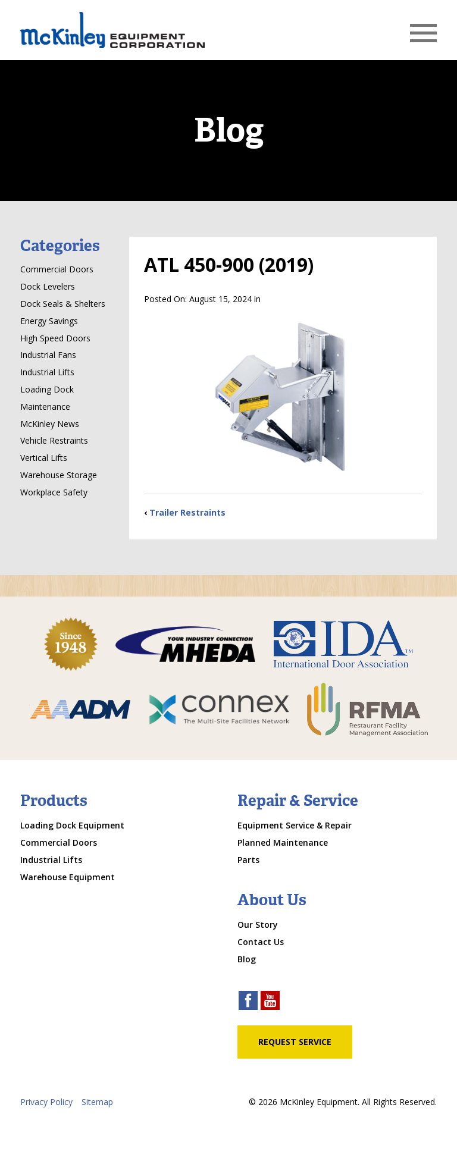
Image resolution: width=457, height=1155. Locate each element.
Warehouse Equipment (67, 877)
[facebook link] (248, 1001)
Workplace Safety (53, 492)
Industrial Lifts (47, 372)
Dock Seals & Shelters (62, 303)
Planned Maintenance (282, 842)
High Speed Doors (55, 338)
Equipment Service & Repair (294, 825)
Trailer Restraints (187, 512)
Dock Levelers (47, 286)
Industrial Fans (48, 354)
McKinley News (49, 423)
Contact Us (260, 941)
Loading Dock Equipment (72, 825)
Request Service (294, 1041)
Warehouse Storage (58, 475)
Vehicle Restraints (54, 440)
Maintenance (45, 406)
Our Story (257, 924)
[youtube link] (270, 1001)
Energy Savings (49, 321)
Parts (248, 859)
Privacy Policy (46, 1101)
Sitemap (97, 1101)
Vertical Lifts (43, 457)
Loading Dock (47, 389)
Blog (246, 959)
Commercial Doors (56, 269)
